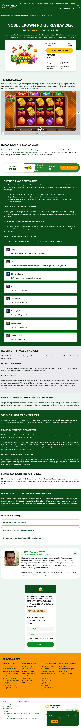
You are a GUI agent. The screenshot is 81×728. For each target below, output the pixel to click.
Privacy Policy (7, 704)
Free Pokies (63, 666)
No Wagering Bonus (28, 673)
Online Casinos (25, 4)
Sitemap (5, 711)
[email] (75, 553)
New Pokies (63, 671)
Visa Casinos (44, 669)
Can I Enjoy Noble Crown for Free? (15, 522)
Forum (74, 9)
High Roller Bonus (28, 681)
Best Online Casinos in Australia (10, 15)
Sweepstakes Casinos (10, 688)
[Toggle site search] (78, 6)
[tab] (37, 133)
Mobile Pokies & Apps (66, 669)
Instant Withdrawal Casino (11, 671)
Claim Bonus (69, 168)
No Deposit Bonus (28, 671)
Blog (17, 709)
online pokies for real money (67, 420)
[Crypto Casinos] (75, 4)
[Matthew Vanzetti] (11, 558)
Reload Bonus (26, 678)
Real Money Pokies (67, 664)
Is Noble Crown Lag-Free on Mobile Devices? (18, 530)
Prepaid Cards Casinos (47, 673)
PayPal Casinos (45, 685)
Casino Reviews (59, 4)
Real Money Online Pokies (28, 15)
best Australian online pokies (27, 152)
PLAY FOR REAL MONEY (59, 50)
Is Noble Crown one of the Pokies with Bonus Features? (22, 538)
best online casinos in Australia (50, 503)
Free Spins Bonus (27, 669)
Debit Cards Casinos (47, 666)
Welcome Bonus (27, 666)
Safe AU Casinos (8, 676)
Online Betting (65, 9)
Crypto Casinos (70, 4)
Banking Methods (48, 664)
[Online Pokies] (53, 4)
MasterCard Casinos (47, 671)
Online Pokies (48, 4)
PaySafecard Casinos (47, 688)
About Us (18, 704)
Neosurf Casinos (45, 681)
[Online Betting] (70, 8)
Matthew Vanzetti (31, 30)
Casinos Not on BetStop (11, 681)
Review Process (7, 709)
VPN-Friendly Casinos (10, 685)
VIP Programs (26, 683)
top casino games (66, 187)
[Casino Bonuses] (42, 4)
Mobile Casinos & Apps (10, 678)
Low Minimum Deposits (11, 673)
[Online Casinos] (30, 4)
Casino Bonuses (37, 4)
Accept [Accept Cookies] (55, 721)
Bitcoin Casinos (45, 676)
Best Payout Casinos (9, 669)
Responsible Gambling (22, 701)
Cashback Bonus (27, 676)
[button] (78, 113)
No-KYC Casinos (8, 683)
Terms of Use (7, 706)
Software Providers (65, 673)
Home (4, 701)
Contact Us (19, 706)
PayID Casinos (45, 683)
